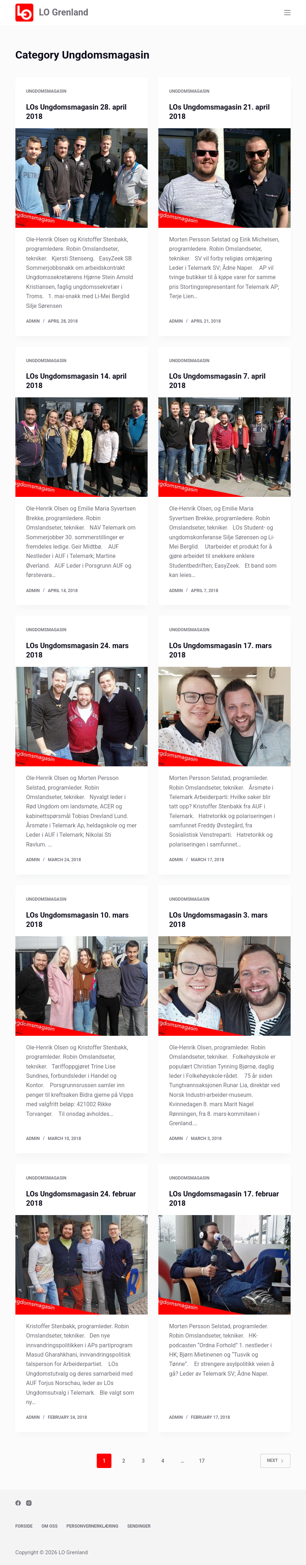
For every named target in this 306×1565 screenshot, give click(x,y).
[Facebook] (18, 1503)
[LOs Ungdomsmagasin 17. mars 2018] (224, 716)
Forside (24, 1526)
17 (202, 1461)
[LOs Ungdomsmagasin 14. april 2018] (81, 447)
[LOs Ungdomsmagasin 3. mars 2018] (224, 986)
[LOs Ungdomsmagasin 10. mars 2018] (81, 986)
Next (275, 1460)
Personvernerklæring (93, 1526)
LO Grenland (64, 12)
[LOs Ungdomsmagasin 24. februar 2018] (81, 1265)
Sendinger (138, 1526)
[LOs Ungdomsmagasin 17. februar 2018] (224, 1265)
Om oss (50, 1526)
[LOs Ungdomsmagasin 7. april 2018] (224, 447)
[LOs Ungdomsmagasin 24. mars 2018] (81, 716)
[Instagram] (29, 1503)
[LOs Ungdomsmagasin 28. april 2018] (81, 178)
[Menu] (287, 12)
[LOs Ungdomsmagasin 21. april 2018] (224, 178)
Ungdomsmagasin (46, 91)
